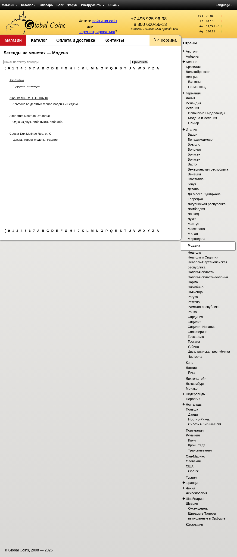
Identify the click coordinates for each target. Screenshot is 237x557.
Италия (191, 129)
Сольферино (197, 332)
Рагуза (193, 297)
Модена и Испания (202, 118)
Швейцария (194, 499)
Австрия (192, 51)
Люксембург (195, 384)
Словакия (193, 461)
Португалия (195, 430)
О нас (114, 5)
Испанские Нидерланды (206, 113)
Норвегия (193, 399)
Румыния (193, 435)
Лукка (192, 219)
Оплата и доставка (75, 40)
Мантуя (193, 224)
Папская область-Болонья (208, 277)
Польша (192, 409)
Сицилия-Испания (201, 327)
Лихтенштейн (196, 378)
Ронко (192, 312)
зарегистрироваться (97, 32)
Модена (194, 245)
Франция (193, 483)
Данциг (193, 414)
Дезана (193, 189)
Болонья (194, 149)
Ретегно (194, 302)
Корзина (169, 40)
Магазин (9, 5)
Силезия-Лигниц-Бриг (204, 424)
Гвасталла (195, 179)
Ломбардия (196, 209)
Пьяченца (195, 292)
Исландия (193, 103)
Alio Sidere (16, 80)
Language (224, 5)
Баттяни (194, 82)
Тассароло (196, 337)
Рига (191, 372)
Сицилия (194, 322)
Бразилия (193, 67)
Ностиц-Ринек (199, 419)
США (189, 466)
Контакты (114, 40)
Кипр (189, 362)
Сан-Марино (195, 456)
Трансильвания (200, 450)
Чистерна (195, 356)
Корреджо (195, 199)
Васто (192, 164)
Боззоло (194, 144)
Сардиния (195, 317)
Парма (193, 282)
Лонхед (193, 214)
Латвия (191, 368)
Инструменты (93, 5)
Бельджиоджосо (200, 139)
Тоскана (194, 341)
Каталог (28, 5)
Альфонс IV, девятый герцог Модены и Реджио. (45, 104)
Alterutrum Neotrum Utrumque (29, 116)
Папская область (201, 272)
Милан (193, 234)
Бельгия (192, 62)
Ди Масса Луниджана (204, 194)
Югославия (194, 524)
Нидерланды (196, 394)
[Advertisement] (90, 183)
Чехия (190, 488)
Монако (191, 388)
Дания (190, 98)
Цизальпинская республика (209, 351)
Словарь (46, 5)
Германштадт (198, 87)
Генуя (192, 184)
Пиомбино (195, 287)
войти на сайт (104, 21)
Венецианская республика (208, 169)
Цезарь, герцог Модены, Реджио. (35, 139)
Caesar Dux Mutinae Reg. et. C (30, 133)
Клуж (192, 440)
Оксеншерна (198, 508)
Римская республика (203, 307)
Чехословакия (196, 493)
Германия (193, 93)
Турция (191, 477)
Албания (192, 56)
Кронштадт (196, 445)
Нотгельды (194, 404)
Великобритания (198, 72)
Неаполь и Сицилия (203, 257)
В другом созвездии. (26, 86)
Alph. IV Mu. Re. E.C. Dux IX (28, 98)
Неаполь (194, 252)
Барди (192, 134)
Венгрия (192, 77)
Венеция (194, 174)
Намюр (193, 123)
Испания (192, 108)
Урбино (193, 347)
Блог (60, 5)
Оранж (193, 471)
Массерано (196, 229)
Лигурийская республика (206, 204)
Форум (72, 5)
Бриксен (194, 154)
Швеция (192, 503)
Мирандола (196, 239)
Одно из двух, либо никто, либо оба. (37, 122)
